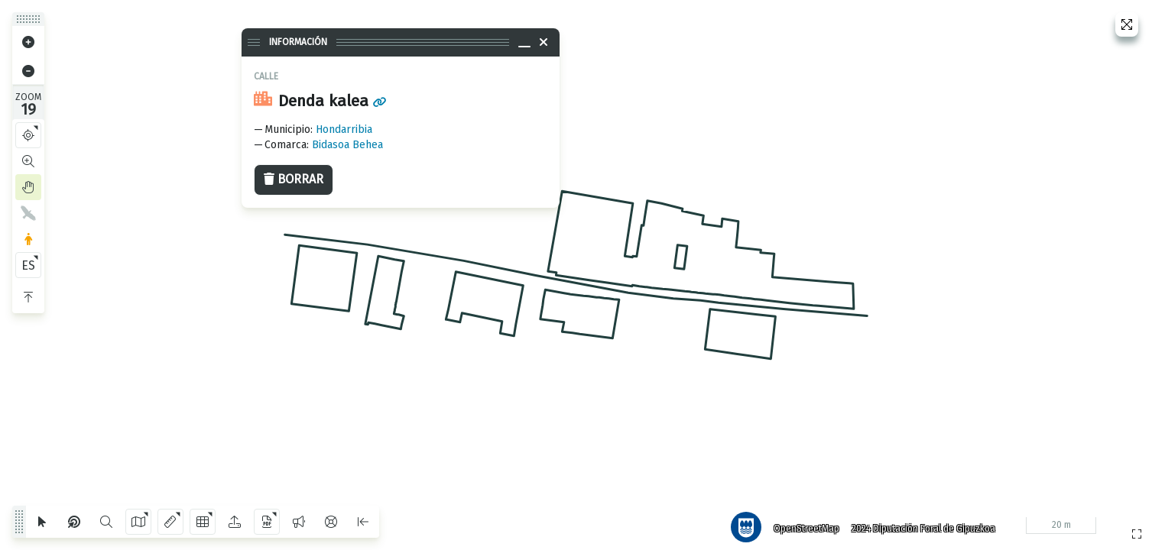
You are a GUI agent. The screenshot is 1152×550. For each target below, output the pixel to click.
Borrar (293, 179)
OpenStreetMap (801, 523)
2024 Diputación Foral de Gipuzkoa (918, 523)
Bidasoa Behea (347, 144)
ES (28, 265)
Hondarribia (344, 129)
